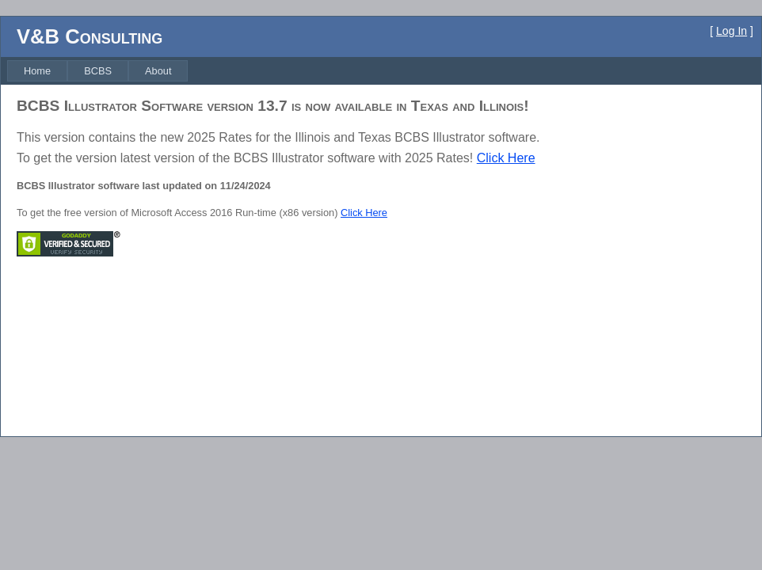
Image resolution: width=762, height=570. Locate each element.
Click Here (506, 158)
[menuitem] (37, 71)
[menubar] (97, 71)
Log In (731, 31)
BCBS (98, 71)
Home (37, 71)
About (158, 71)
